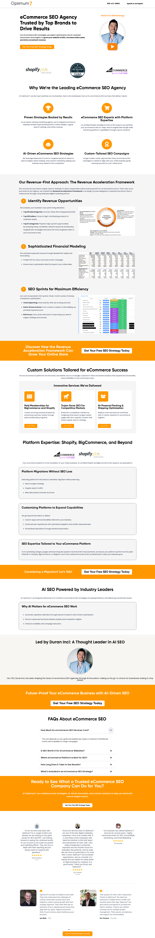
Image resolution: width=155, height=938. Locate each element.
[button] (77, 730)
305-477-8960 (113, 3)
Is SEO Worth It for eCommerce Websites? (63, 750)
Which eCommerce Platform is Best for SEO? (64, 757)
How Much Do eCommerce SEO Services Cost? (65, 730)
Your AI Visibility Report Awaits (77, 933)
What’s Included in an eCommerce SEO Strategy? (67, 771)
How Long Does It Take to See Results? (61, 764)
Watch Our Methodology (112, 15)
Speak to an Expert (135, 3)
